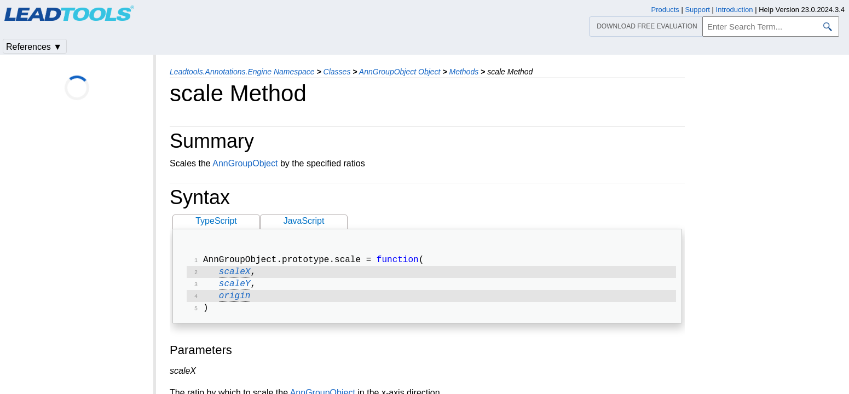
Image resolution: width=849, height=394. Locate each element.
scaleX (235, 274)
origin (235, 300)
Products (665, 9)
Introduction (734, 9)
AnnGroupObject (245, 163)
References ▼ (34, 46)
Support (697, 9)
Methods (463, 71)
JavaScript (304, 220)
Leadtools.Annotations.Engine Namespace (242, 71)
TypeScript (216, 220)
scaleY (235, 287)
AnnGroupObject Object (400, 71)
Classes (337, 71)
